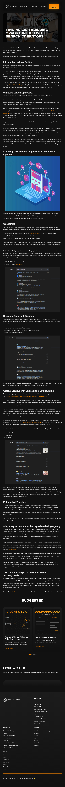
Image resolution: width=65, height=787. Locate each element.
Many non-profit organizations (32, 422)
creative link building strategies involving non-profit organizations (27, 396)
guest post (19, 264)
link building (12, 549)
